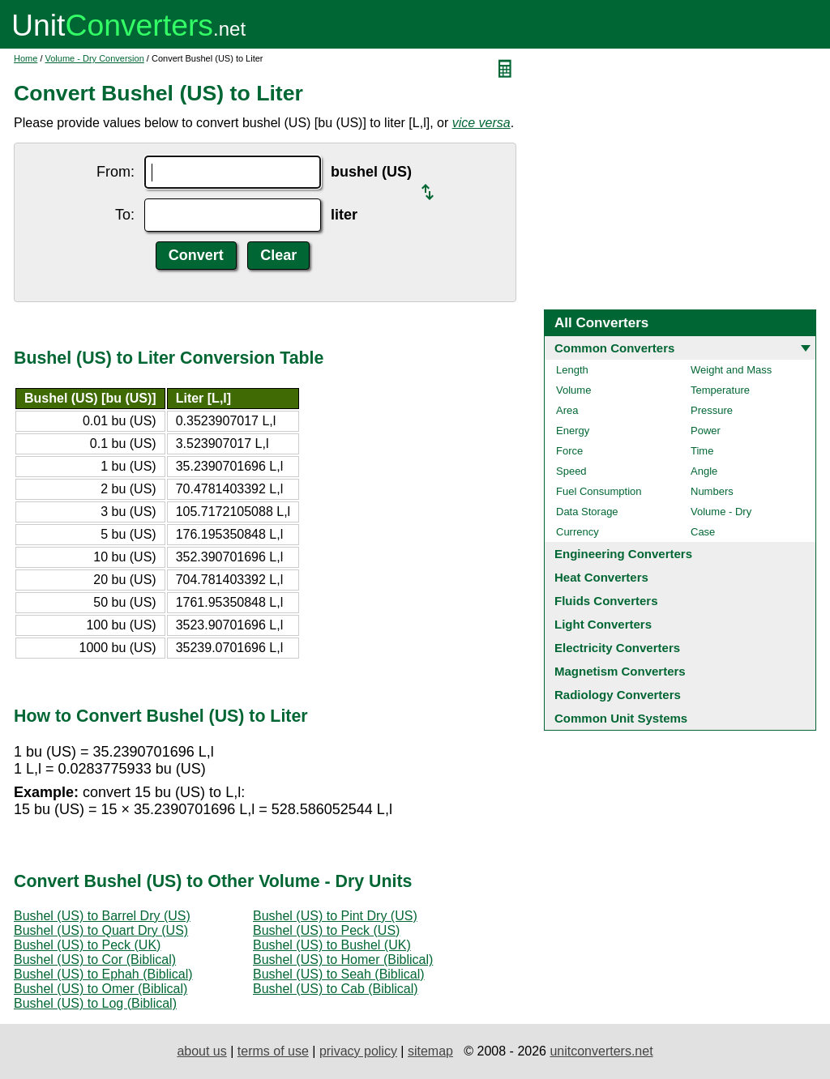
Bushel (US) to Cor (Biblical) (95, 959)
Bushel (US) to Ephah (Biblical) (103, 974)
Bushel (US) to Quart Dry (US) (101, 930)
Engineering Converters (623, 554)
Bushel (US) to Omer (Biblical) (100, 989)
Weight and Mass (731, 370)
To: (125, 215)
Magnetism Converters (620, 671)
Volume (573, 390)
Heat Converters (601, 577)
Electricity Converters (617, 648)
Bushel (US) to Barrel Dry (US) (102, 916)
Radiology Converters (617, 695)
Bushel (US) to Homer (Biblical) (343, 959)
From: (115, 172)
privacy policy (358, 1051)
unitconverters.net (601, 1051)
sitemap (430, 1051)
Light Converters (603, 624)
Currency (577, 532)
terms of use (273, 1051)
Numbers (712, 491)
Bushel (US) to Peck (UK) (87, 945)
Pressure (712, 410)
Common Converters (614, 348)
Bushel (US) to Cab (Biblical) (335, 989)
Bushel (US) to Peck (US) (326, 930)
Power (706, 430)
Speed (571, 471)
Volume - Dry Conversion (94, 58)
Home (25, 58)
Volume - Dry (721, 511)
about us (201, 1051)
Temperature (720, 390)
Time (702, 451)
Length (572, 370)
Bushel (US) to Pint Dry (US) (335, 916)
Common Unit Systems (620, 718)
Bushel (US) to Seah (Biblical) (339, 974)
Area (567, 410)
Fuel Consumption (599, 491)
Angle (704, 471)
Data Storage (587, 511)
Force (569, 451)
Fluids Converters (606, 601)
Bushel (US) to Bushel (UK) (332, 945)
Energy (572, 430)
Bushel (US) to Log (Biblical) (95, 1003)
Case (703, 532)
